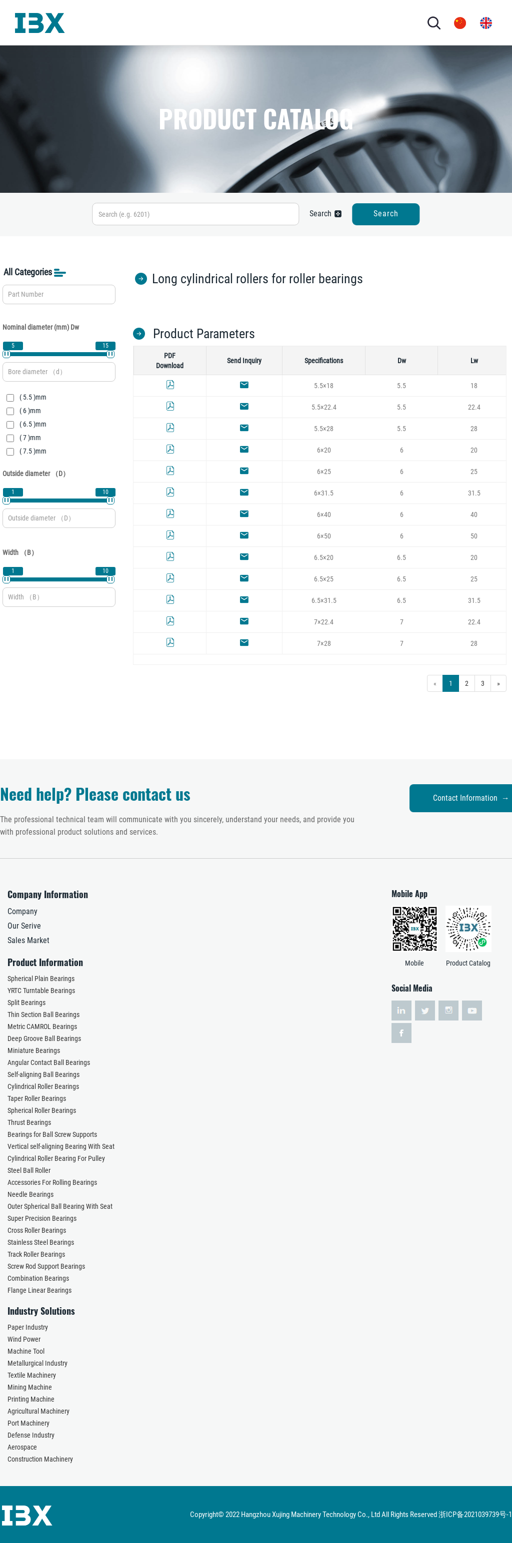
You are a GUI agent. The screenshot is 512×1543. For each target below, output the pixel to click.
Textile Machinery (32, 1375)
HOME (102, 22)
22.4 (474, 407)
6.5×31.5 (324, 600)
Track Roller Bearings (36, 1254)
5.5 (401, 386)
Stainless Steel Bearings (41, 1242)
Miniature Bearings (34, 1050)
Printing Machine (31, 1399)
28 (474, 429)
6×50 (324, 536)
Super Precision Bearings (42, 1218)
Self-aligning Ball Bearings (44, 1074)
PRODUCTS (182, 22)
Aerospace (22, 1447)
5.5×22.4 (324, 407)
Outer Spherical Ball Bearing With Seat (60, 1206)
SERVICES (277, 22)
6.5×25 (324, 579)
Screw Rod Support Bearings (46, 1266)
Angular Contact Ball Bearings (49, 1062)
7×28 (324, 643)
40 (474, 514)
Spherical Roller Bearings (42, 1110)
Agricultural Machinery (39, 1411)
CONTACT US (352, 22)
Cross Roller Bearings (37, 1230)
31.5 (474, 493)
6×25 (324, 472)
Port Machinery (29, 1423)
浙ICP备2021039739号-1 (475, 1514)
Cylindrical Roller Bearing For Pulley (56, 1158)
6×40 (324, 514)
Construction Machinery (40, 1459)
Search (386, 213)
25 (474, 472)
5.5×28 (324, 429)
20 (474, 450)
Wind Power (24, 1339)
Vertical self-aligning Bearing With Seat (61, 1146)
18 (474, 386)
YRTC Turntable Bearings (41, 991)
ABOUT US (133, 22)
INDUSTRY (230, 22)
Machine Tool (26, 1351)
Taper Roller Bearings (37, 1098)
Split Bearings (27, 1003)
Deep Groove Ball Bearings (44, 1038)
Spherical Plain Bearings (41, 979)
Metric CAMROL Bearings (42, 1026)
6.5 (401, 557)
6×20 (324, 450)
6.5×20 (324, 557)
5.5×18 (324, 386)
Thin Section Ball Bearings (44, 1015)
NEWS (307, 22)
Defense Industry (31, 1435)
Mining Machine (30, 1387)
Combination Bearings (38, 1278)
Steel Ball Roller (29, 1170)
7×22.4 (324, 622)
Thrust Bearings (29, 1122)
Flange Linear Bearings (40, 1290)
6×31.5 (324, 493)
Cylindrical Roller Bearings (43, 1086)
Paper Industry (28, 1327)
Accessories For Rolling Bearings (52, 1182)
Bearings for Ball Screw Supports (52, 1134)
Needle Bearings (31, 1194)
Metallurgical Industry (38, 1363)
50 (474, 536)
